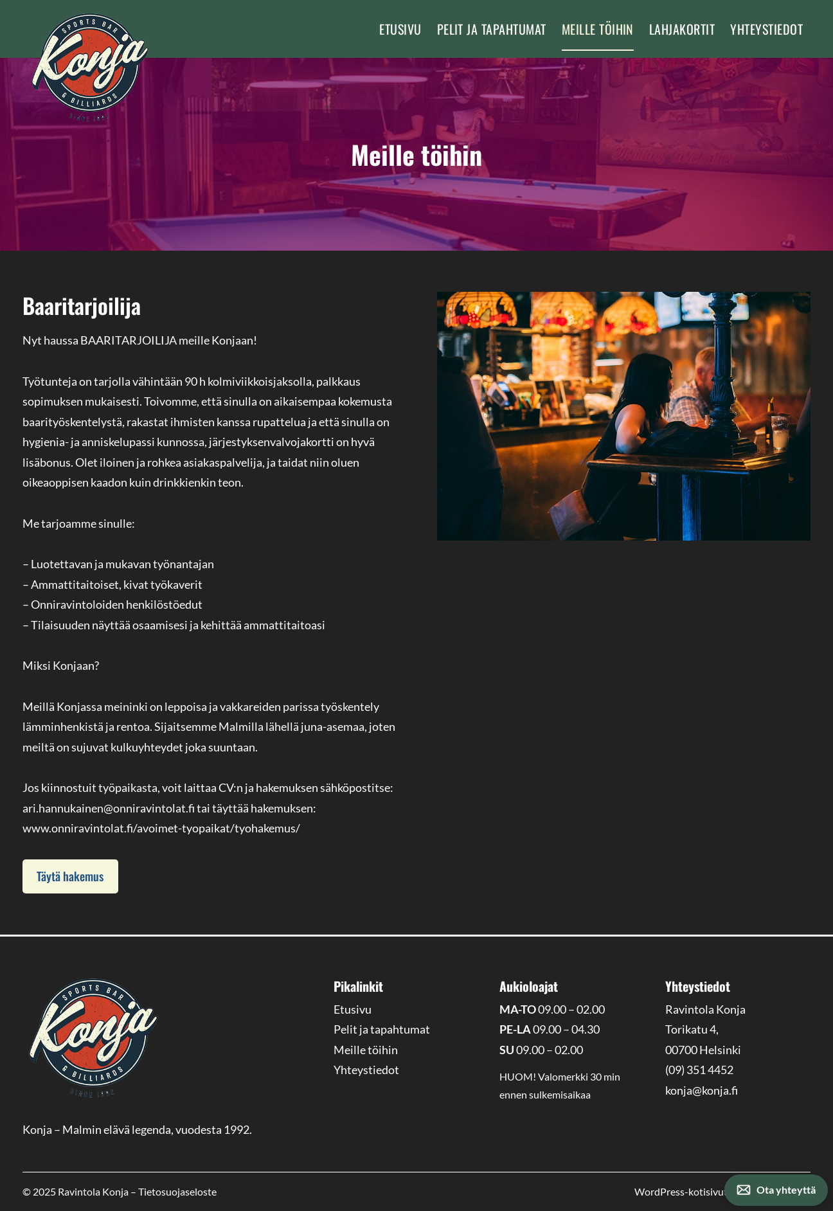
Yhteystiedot (766, 29)
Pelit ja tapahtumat (491, 29)
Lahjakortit (682, 29)
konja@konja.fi (701, 1090)
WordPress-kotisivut (722, 1191)
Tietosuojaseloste (177, 1191)
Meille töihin (598, 29)
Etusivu (400, 29)
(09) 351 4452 (699, 1070)
